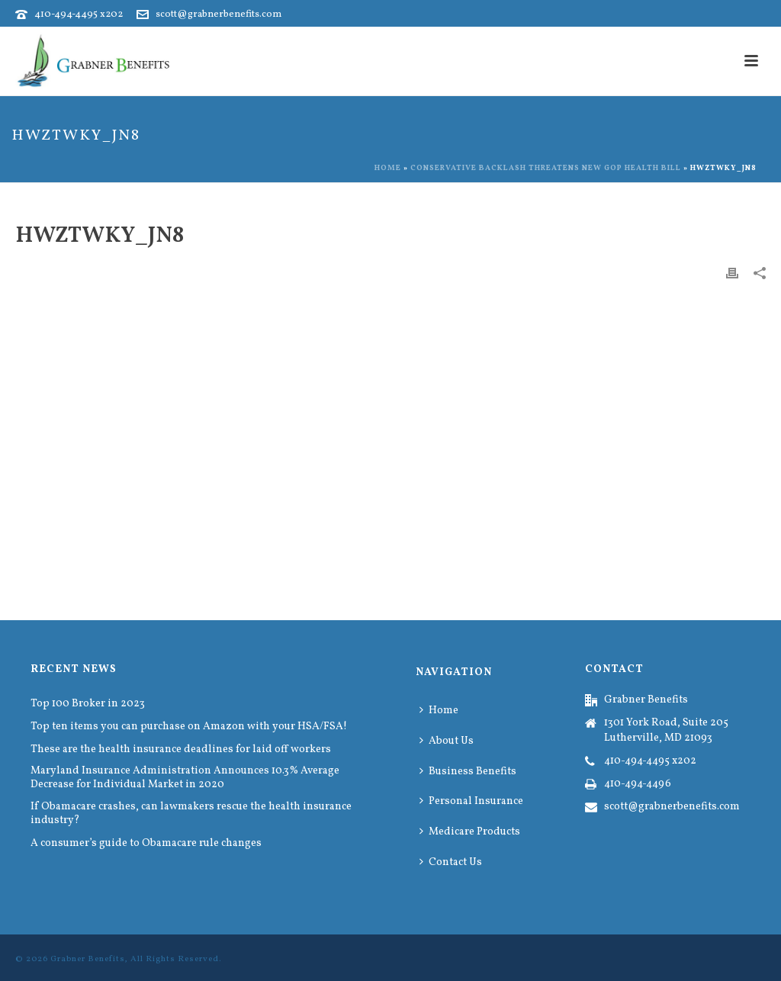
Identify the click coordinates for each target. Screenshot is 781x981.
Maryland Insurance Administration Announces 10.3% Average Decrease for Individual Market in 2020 (185, 778)
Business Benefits (467, 771)
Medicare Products (469, 832)
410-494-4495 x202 (78, 14)
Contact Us (450, 862)
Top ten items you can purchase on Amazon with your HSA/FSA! (189, 727)
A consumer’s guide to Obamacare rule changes (146, 844)
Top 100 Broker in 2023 (88, 704)
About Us (446, 741)
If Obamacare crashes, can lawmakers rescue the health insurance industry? (191, 814)
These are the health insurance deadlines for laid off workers (181, 750)
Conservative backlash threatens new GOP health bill (545, 167)
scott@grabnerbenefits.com (218, 14)
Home (387, 167)
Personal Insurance (471, 801)
